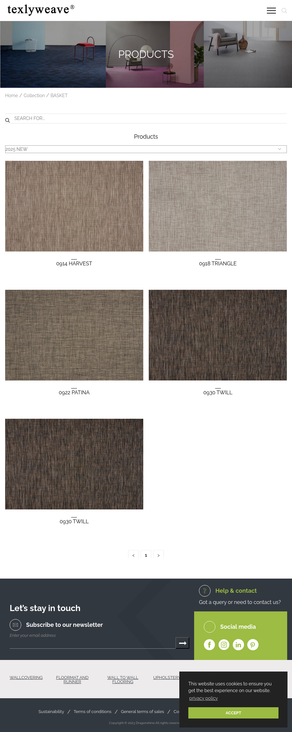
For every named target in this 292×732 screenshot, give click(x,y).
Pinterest (253, 645)
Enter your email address (33, 635)
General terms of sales (142, 711)
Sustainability (51, 711)
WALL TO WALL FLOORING (122, 679)
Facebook (209, 645)
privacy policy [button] (203, 698)
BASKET (59, 95)
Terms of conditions (92, 711)
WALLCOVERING (26, 677)
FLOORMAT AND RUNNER (72, 679)
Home (11, 95)
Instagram (224, 645)
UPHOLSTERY (167, 677)
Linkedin (238, 645)
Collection (34, 95)
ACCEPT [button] (233, 712)
